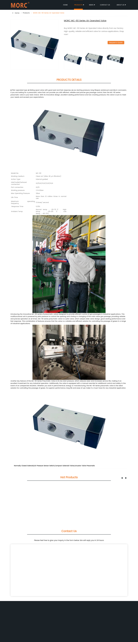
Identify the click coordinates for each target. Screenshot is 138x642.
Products (78, 5)
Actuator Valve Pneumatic (84, 465)
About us (121, 5)
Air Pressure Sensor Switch (44, 465)
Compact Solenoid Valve (64, 465)
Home (65, 5)
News (91, 5)
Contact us (105, 5)
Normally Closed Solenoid (24, 465)
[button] (122, 478)
